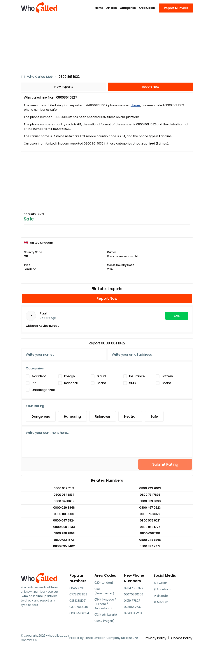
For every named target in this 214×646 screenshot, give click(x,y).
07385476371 (133, 607)
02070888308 (133, 594)
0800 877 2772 (150, 546)
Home (99, 8)
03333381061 (77, 601)
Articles (111, 8)
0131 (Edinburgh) (105, 615)
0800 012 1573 (64, 540)
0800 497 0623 (150, 508)
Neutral (130, 416)
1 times (135, 105)
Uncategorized (43, 389)
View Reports (63, 87)
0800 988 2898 (64, 533)
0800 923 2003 (150, 488)
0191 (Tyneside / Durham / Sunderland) (105, 604)
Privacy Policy (155, 638)
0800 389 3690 (150, 501)
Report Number (176, 8)
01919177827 (132, 601)
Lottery (167, 376)
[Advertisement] (105, 41)
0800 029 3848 (64, 508)
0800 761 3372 (150, 514)
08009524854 (79, 613)
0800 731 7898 (150, 495)
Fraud (101, 376)
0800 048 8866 (150, 540)
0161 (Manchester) (104, 591)
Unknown (102, 416)
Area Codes (147, 8)
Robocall (71, 383)
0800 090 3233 (64, 527)
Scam (101, 383)
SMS (132, 383)
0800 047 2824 (64, 520)
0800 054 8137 (64, 495)
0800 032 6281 (150, 520)
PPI (34, 383)
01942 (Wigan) (104, 621)
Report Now (150, 87)
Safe (154, 416)
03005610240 (78, 607)
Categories (128, 8)
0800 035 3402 (64, 546)
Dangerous (40, 416)
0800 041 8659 (64, 501)
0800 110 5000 (64, 514)
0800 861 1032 (69, 76)
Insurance (137, 376)
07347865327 (133, 588)
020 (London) (103, 583)
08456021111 (77, 588)
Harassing (72, 416)
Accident (39, 376)
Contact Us (29, 640)
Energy (69, 376)
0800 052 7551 (64, 488)
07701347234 (133, 613)
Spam (166, 383)
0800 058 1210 (150, 533)
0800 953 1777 (150, 527)
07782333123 (78, 594)
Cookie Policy (181, 638)
